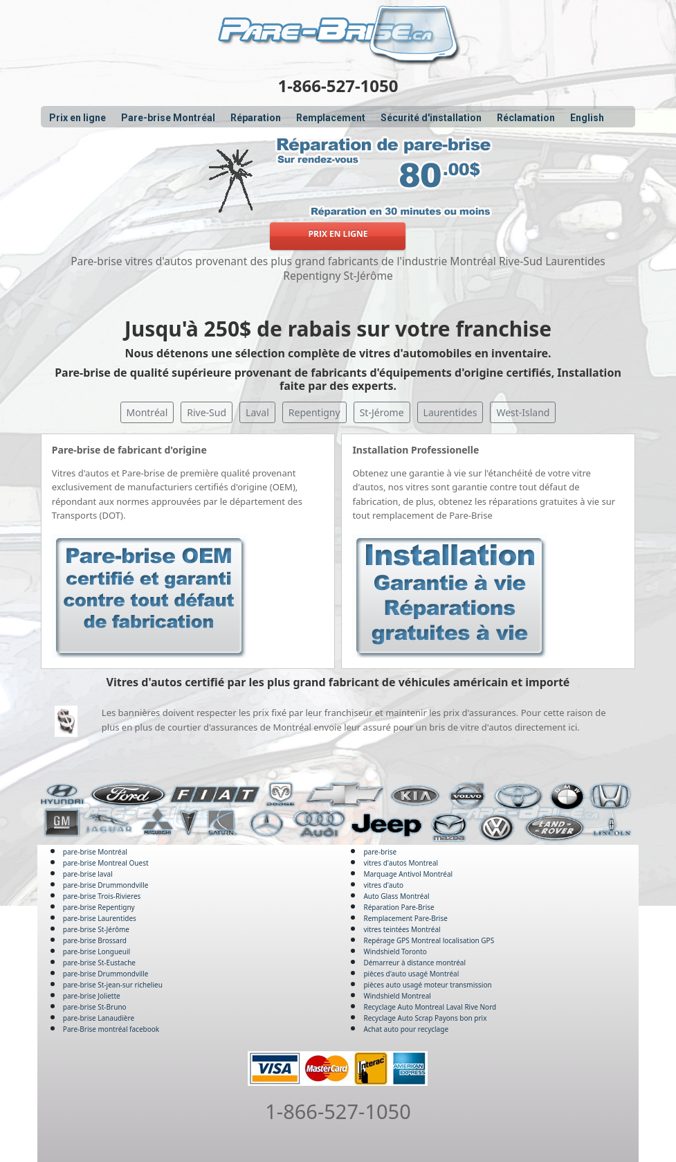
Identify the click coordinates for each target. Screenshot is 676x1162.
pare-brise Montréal (95, 852)
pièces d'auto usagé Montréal (411, 973)
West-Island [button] (522, 412)
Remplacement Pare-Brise (405, 918)
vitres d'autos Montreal (400, 863)
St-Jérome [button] (382, 412)
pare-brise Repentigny (99, 907)
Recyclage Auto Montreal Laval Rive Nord (429, 1007)
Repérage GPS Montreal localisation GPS (428, 940)
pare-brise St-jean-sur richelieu (113, 985)
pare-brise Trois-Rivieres (102, 896)
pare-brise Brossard (95, 940)
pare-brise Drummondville (106, 885)
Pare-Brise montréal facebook (111, 1029)
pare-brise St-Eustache (99, 962)
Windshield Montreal (396, 996)
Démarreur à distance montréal (414, 962)
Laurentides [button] (450, 412)
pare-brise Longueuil (96, 951)
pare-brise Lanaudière (98, 1018)
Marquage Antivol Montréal (408, 874)
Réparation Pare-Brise (398, 907)
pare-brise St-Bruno (95, 1007)
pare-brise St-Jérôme (96, 929)
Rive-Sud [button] (206, 412)
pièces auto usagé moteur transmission (427, 985)
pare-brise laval (88, 874)
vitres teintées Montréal (401, 929)
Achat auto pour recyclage (405, 1029)
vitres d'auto (383, 885)
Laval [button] (257, 412)
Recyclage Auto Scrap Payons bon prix (424, 1018)
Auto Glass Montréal (396, 896)
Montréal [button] (147, 412)
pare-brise (379, 852)
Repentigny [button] (314, 412)
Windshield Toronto (394, 951)
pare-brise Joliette (91, 996)
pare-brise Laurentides (99, 918)
